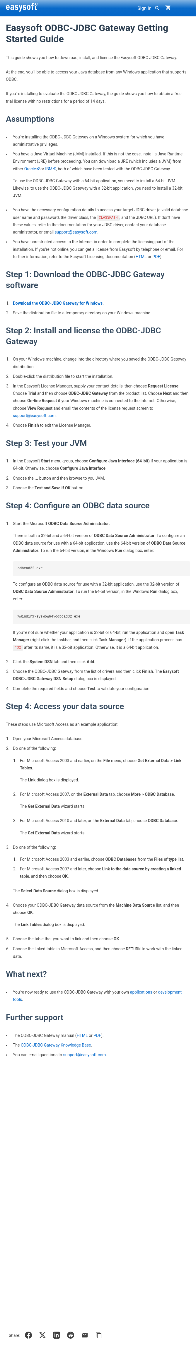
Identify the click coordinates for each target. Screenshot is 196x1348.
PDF (156, 256)
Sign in (144, 8)
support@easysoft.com (76, 232)
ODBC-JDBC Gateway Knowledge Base (56, 1045)
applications (141, 992)
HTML (141, 256)
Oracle (30, 169)
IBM (48, 169)
